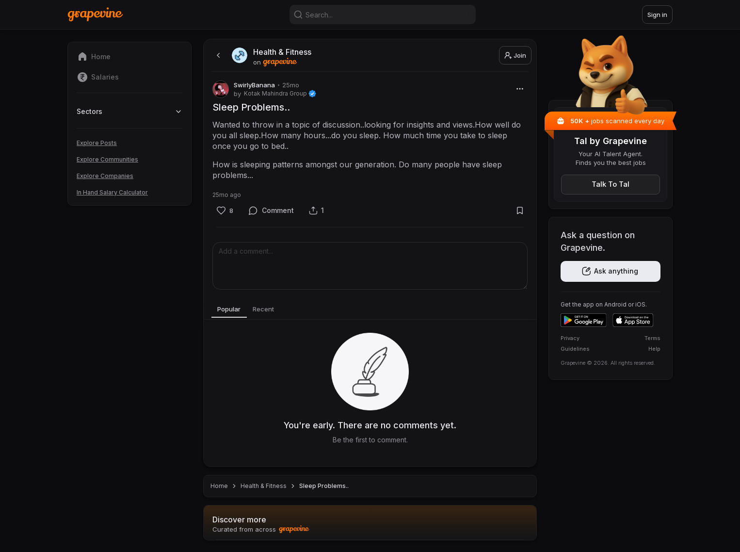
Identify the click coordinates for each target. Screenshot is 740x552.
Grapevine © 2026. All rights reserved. (608, 362)
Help (654, 348)
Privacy (570, 338)
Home (219, 485)
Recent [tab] (270, 309)
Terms (652, 338)
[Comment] (271, 210)
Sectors (129, 111)
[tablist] (370, 310)
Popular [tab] (231, 309)
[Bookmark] (520, 211)
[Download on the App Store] (633, 320)
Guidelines (575, 348)
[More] (520, 89)
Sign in (657, 14)
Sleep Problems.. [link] (324, 485)
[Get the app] (610, 271)
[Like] (224, 210)
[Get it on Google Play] (584, 320)
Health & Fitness (264, 485)
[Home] (95, 14)
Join (515, 55)
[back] (217, 55)
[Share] (316, 210)
